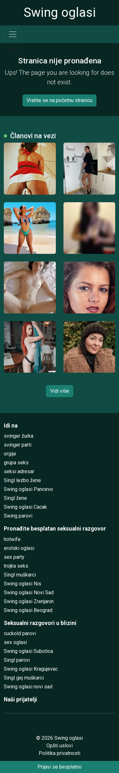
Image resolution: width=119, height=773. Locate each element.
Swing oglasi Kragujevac (31, 669)
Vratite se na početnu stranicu (59, 100)
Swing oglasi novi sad (28, 687)
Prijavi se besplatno (59, 767)
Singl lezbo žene (22, 480)
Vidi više (59, 391)
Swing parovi (18, 516)
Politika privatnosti (59, 753)
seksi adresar (19, 471)
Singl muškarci (20, 575)
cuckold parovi (20, 633)
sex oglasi (15, 642)
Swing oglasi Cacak (25, 507)
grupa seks (16, 463)
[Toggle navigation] (13, 34)
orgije (10, 454)
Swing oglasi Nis (22, 584)
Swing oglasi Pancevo (28, 489)
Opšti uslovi (59, 746)
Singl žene (15, 498)
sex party (14, 557)
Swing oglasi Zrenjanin (29, 601)
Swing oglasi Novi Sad (29, 592)
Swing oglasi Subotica (28, 651)
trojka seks (16, 566)
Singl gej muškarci (24, 678)
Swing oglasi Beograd (28, 610)
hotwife (12, 539)
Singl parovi (17, 660)
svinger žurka (18, 436)
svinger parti (17, 445)
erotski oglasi (19, 548)
